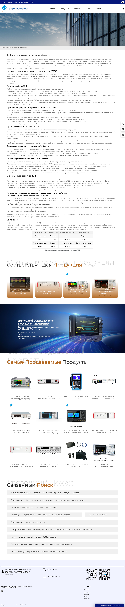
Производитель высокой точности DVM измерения (34, 537)
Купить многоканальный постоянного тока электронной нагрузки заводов (45, 493)
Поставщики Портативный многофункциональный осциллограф (40, 515)
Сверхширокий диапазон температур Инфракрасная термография (41, 544)
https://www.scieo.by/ (78, 229)
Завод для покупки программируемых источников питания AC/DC (41, 552)
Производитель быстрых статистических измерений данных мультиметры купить (48, 500)
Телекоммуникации (97, 515)
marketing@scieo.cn (10, 2)
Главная (3, 47)
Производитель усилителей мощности (28, 522)
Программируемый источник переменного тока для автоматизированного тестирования (52, 530)
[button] (114, 284)
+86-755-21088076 (26, 2)
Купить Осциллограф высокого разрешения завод (34, 508)
